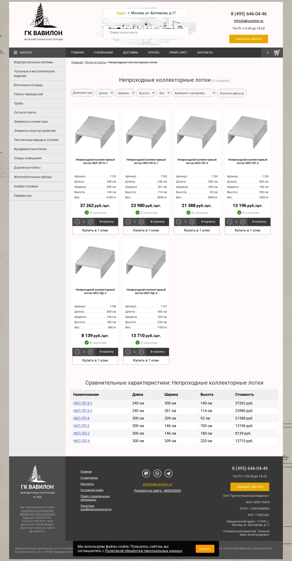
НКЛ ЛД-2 (81, 433)
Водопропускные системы (33, 62)
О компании (103, 52)
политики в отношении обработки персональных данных (37, 514)
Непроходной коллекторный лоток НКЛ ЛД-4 (146, 291)
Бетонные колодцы (28, 85)
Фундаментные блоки (30, 149)
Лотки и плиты (25, 112)
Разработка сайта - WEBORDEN (157, 490)
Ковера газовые (26, 186)
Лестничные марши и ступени (36, 140)
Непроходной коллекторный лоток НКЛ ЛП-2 (247, 161)
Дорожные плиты (27, 167)
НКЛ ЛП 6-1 (82, 411)
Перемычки (22, 195)
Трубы (18, 103)
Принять (205, 548)
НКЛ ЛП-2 (81, 426)
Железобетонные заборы (33, 177)
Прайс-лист (178, 52)
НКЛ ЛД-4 (81, 441)
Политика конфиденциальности (96, 507)
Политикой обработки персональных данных (143, 551)
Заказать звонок (248, 39)
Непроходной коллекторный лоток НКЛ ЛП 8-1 (95, 161)
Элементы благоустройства (35, 131)
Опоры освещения (28, 158)
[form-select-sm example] (194, 93)
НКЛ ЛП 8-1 (82, 403)
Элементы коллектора (31, 121)
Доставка (130, 52)
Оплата (153, 52)
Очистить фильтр (232, 93)
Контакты (205, 52)
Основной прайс (92, 490)
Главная (77, 52)
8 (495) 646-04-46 (249, 13)
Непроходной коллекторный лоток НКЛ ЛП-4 (196, 161)
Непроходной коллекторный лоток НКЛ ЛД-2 (95, 291)
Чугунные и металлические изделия (34, 73)
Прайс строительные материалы (95, 498)
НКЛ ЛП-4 (81, 418)
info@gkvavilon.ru (248, 21)
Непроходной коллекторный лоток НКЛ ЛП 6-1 (146, 161)
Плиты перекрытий (28, 94)
